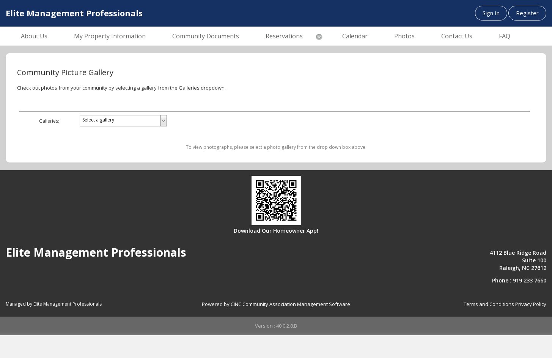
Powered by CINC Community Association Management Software (276, 304)
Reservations (284, 36)
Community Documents (205, 36)
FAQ (504, 36)
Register (527, 13)
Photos (404, 36)
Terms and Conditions (489, 304)
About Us (34, 36)
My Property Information (110, 36)
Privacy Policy (530, 304)
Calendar (355, 36)
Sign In (491, 13)
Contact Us (456, 36)
